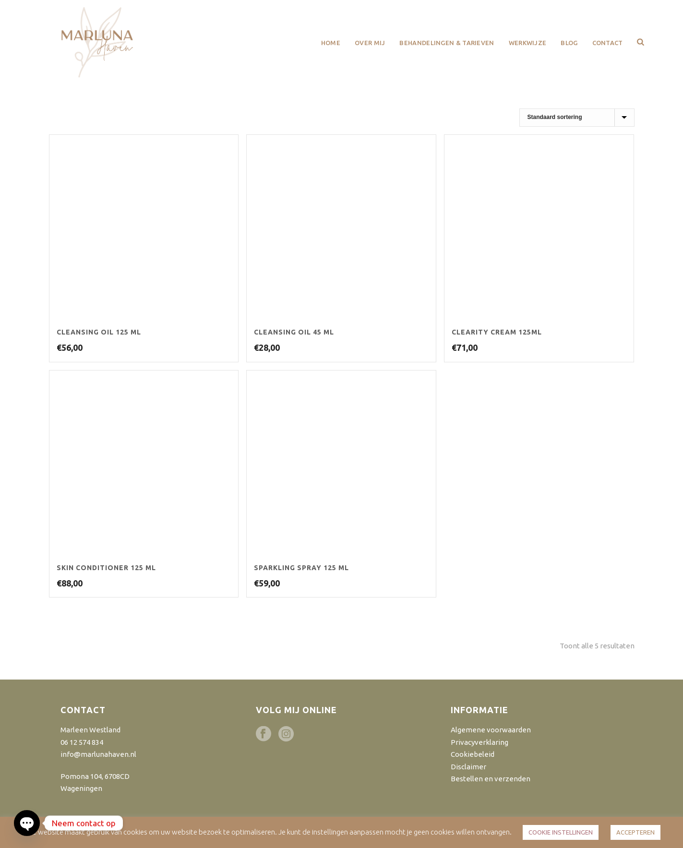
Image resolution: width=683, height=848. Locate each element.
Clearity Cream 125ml (497, 332)
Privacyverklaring (479, 742)
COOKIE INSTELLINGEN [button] (560, 832)
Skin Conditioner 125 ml (106, 568)
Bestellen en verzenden (490, 779)
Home (330, 42)
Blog (569, 42)
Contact (607, 42)
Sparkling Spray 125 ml (301, 568)
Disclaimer (468, 767)
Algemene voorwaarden (491, 730)
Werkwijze (528, 42)
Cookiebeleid (472, 754)
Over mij (370, 42)
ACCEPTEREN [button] (635, 832)
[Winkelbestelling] (577, 117)
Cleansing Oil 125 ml (99, 332)
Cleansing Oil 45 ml (294, 332)
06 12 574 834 (81, 742)
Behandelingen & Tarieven (446, 42)
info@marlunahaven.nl (98, 754)
